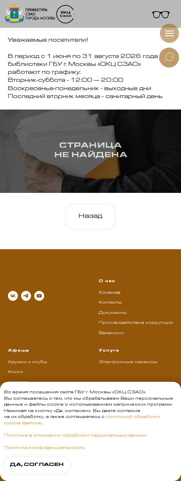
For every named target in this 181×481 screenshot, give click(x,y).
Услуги (109, 351)
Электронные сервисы (128, 362)
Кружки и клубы (27, 362)
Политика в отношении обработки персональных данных (75, 436)
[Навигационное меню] (169, 33)
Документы (113, 313)
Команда (110, 293)
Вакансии (111, 333)
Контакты (110, 303)
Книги (15, 372)
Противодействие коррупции (136, 323)
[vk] (13, 296)
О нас (107, 281)
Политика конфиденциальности (44, 448)
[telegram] (26, 296)
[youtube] (39, 296)
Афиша (18, 351)
